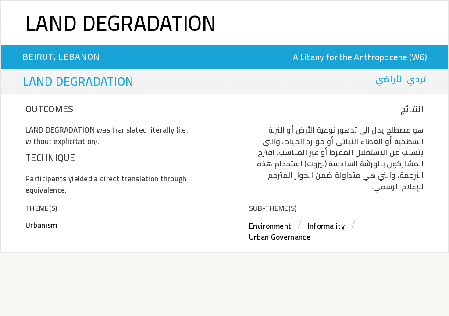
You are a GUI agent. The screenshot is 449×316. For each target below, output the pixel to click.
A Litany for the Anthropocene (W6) (360, 57)
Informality (326, 226)
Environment (270, 226)
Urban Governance (279, 237)
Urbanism (41, 225)
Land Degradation (121, 23)
